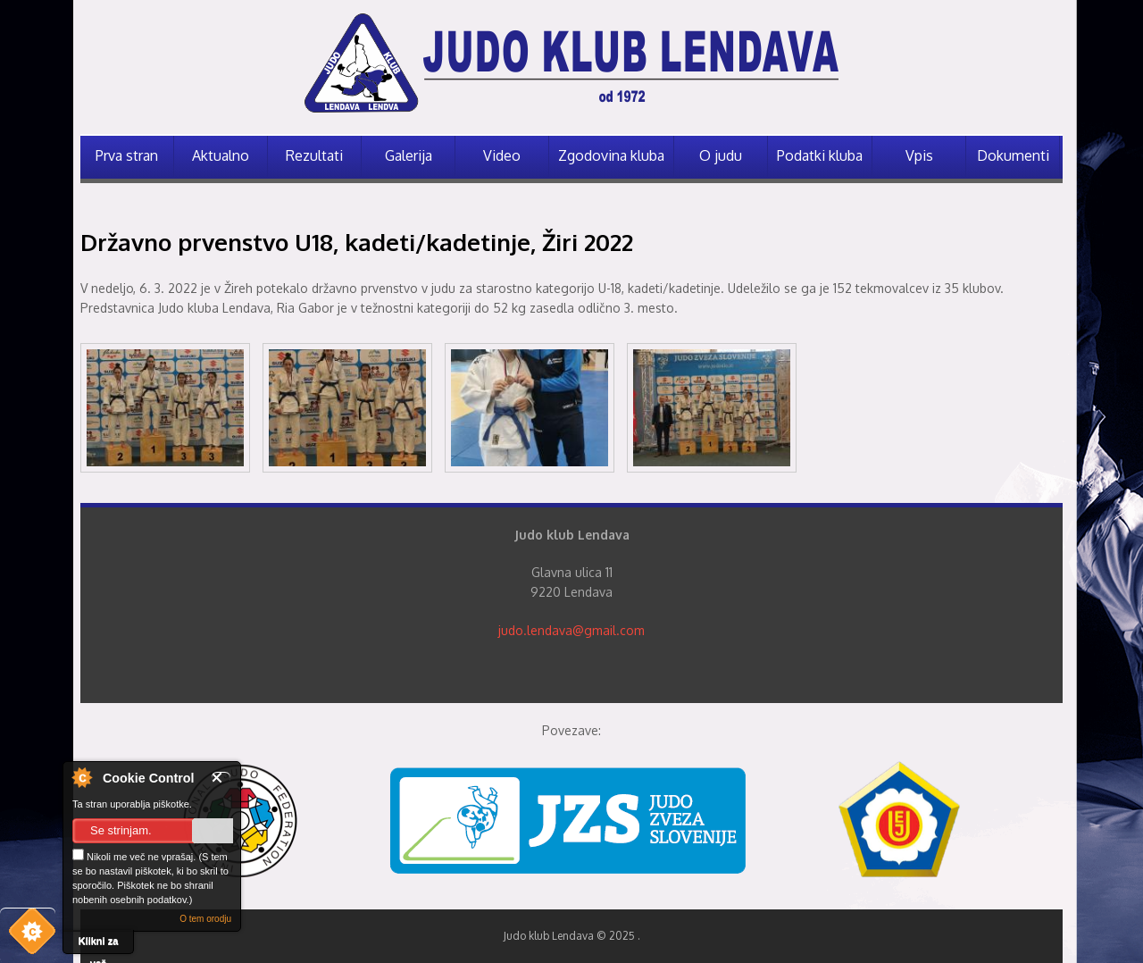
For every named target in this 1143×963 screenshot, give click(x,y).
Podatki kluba (820, 155)
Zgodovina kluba (611, 155)
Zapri (221, 777)
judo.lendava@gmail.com (571, 630)
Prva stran (127, 155)
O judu (720, 155)
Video (502, 155)
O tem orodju (205, 919)
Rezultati (314, 155)
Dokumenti (1013, 155)
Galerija (408, 155)
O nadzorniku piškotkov (81, 777)
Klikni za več (99, 944)
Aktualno (220, 155)
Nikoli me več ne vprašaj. (134, 855)
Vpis (919, 155)
